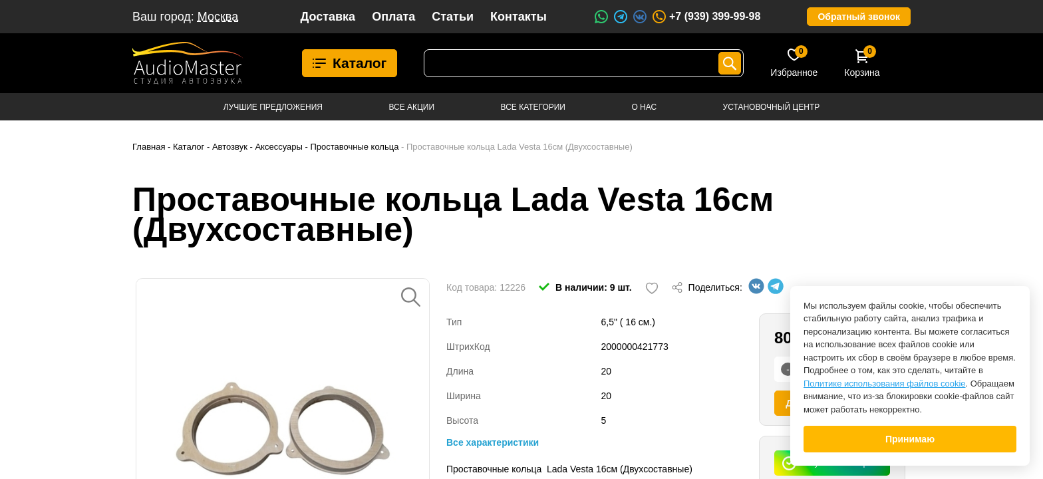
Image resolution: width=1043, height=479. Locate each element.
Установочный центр (771, 107)
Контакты (518, 16)
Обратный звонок (859, 16)
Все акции (411, 107)
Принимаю (910, 439)
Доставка (327, 16)
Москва (218, 16)
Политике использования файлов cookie (885, 384)
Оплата (393, 16)
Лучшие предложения (273, 107)
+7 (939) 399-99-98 (705, 17)
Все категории (533, 107)
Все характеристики (492, 442)
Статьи (453, 16)
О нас (644, 107)
